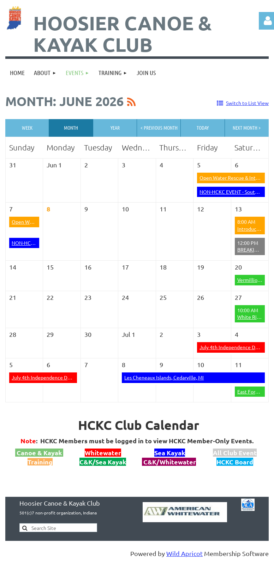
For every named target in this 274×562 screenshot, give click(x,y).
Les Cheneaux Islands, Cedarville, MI (164, 377)
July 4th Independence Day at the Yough (57, 377)
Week (27, 127)
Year (115, 127)
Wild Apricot (184, 553)
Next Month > (247, 127)
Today (203, 127)
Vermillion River (255, 280)
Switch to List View (247, 103)
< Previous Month (159, 127)
